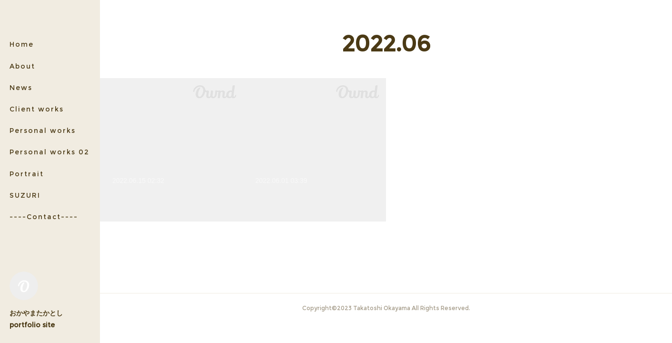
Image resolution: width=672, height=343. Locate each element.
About (22, 66)
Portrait (27, 174)
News (21, 87)
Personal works (43, 130)
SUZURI (25, 195)
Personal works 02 (49, 152)
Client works (37, 109)
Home (22, 44)
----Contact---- (44, 216)
